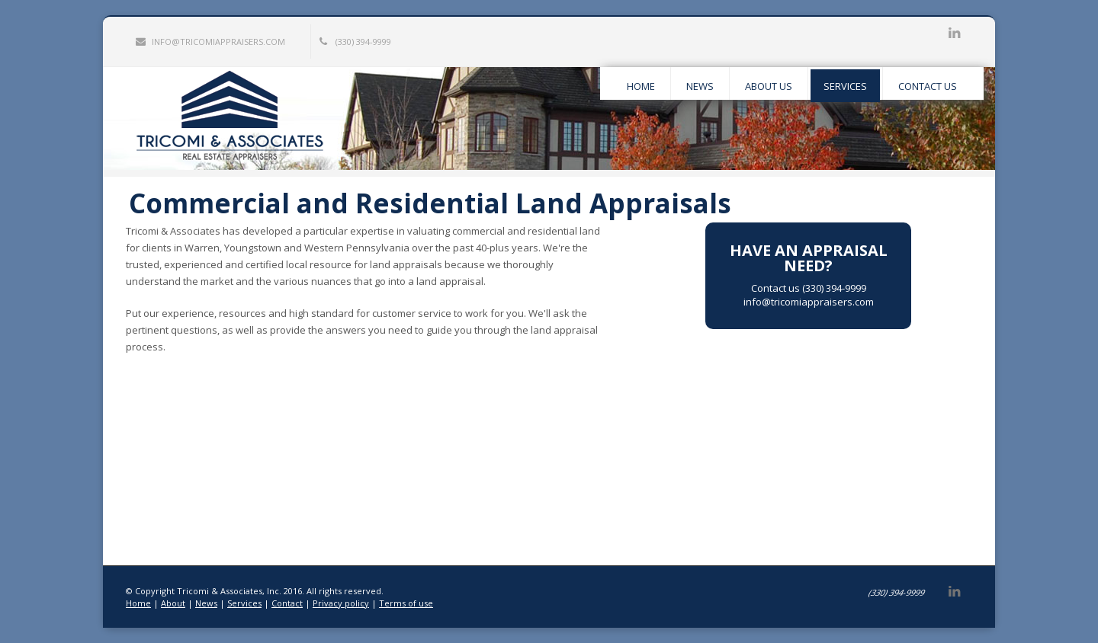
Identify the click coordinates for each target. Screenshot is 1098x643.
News (206, 603)
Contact (287, 603)
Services (244, 603)
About (173, 603)
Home (138, 603)
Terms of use (406, 603)
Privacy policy (341, 603)
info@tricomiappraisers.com (210, 41)
